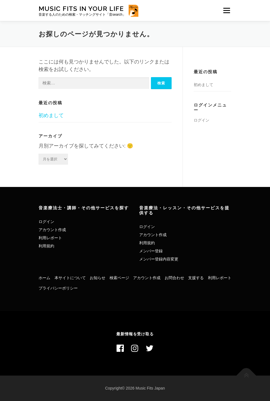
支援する (196, 278)
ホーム (44, 278)
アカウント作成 (52, 229)
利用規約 (46, 246)
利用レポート (50, 238)
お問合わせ (174, 278)
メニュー (226, 10)
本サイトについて (70, 278)
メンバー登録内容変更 (158, 259)
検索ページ (119, 278)
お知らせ (97, 278)
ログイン (201, 120)
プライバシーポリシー (58, 288)
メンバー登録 (151, 251)
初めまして (51, 115)
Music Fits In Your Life (81, 8)
